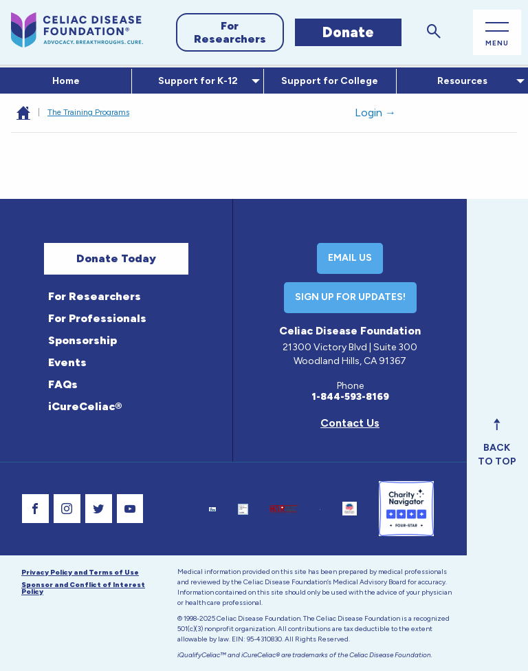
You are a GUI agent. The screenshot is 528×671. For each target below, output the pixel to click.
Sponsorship (82, 340)
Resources (459, 81)
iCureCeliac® (85, 406)
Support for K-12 (195, 81)
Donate (348, 32)
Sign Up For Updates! (350, 297)
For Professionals (97, 318)
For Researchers (230, 32)
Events (67, 362)
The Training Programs (88, 112)
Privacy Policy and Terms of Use (80, 572)
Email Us (350, 258)
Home (66, 81)
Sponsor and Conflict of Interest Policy (83, 588)
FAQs (63, 384)
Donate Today (116, 258)
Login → (375, 112)
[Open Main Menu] (497, 33)
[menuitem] (66, 81)
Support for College (329, 81)
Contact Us (350, 422)
